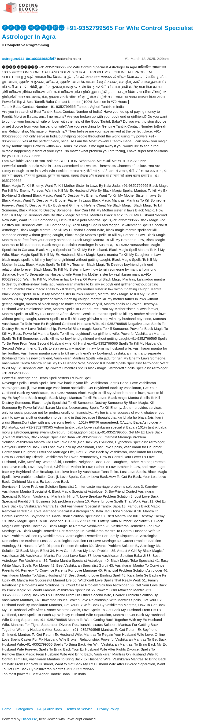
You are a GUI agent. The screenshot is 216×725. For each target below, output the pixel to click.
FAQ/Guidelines (49, 709)
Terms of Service (79, 709)
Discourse (29, 719)
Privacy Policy (108, 709)
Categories (24, 709)
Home (6, 709)
